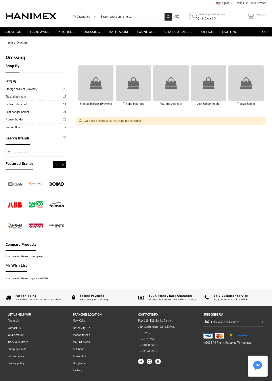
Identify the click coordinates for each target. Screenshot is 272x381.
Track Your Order (18, 342)
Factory (77, 370)
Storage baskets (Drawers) (96, 104)
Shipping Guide (17, 349)
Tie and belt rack (133, 104)
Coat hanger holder (208, 104)
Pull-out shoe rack (171, 104)
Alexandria (79, 356)
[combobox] (132, 17)
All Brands (64, 137)
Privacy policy (16, 363)
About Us (13, 320)
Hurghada (79, 363)
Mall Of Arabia (81, 342)
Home (9, 43)
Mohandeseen (81, 335)
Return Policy (16, 356)
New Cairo (79, 320)
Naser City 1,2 (81, 328)
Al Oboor (78, 349)
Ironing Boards (14, 127)
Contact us (14, 328)
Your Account (16, 335)
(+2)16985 (207, 18)
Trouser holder (246, 104)
